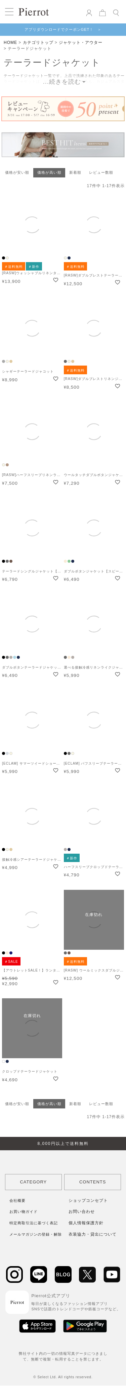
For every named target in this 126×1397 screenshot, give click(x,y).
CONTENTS (92, 1181)
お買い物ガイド (23, 1212)
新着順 (75, 172)
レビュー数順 (101, 172)
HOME (10, 42)
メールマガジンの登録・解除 (35, 1234)
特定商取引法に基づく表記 (33, 1223)
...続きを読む (62, 81)
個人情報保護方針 (86, 1223)
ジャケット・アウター (80, 42)
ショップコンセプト (88, 1200)
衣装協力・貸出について (93, 1234)
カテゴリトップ (38, 42)
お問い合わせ (82, 1211)
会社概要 (17, 1200)
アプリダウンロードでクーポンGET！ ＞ (63, 29)
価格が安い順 (17, 172)
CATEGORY (33, 1181)
